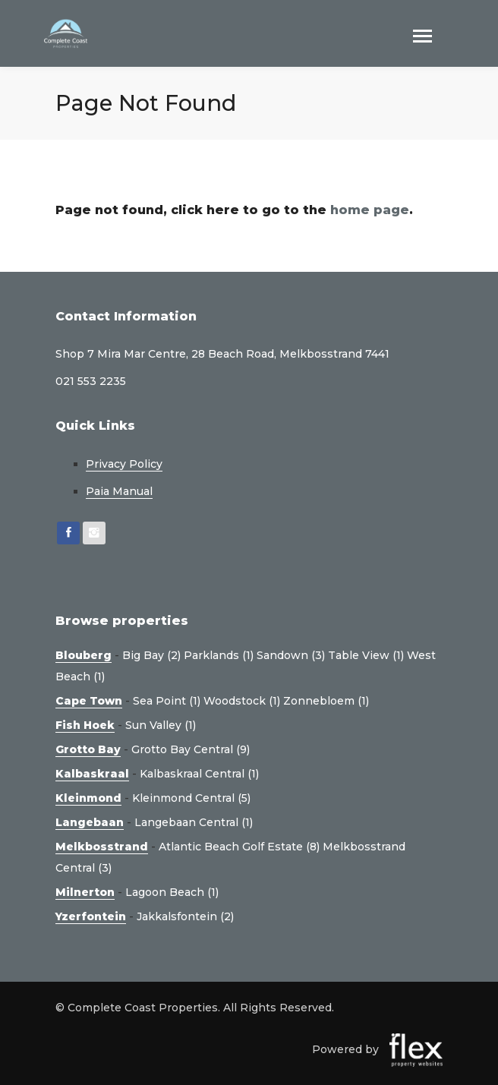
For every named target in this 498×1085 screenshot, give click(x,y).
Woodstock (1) (241, 701)
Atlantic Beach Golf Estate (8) (239, 846)
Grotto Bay (88, 749)
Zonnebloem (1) (326, 701)
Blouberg (83, 655)
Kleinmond (88, 798)
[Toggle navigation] (422, 37)
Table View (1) (366, 655)
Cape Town (88, 701)
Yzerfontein (90, 916)
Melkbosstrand (101, 846)
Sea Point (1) (166, 701)
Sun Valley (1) (160, 725)
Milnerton (85, 892)
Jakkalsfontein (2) (185, 916)
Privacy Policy (124, 464)
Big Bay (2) (151, 655)
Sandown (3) (291, 655)
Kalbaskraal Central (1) (199, 774)
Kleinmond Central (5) (191, 798)
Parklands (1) (219, 655)
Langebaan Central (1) (193, 822)
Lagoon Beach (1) (172, 892)
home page (369, 210)
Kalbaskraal (92, 774)
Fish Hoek (85, 725)
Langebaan (89, 822)
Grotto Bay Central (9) (190, 749)
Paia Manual (119, 491)
